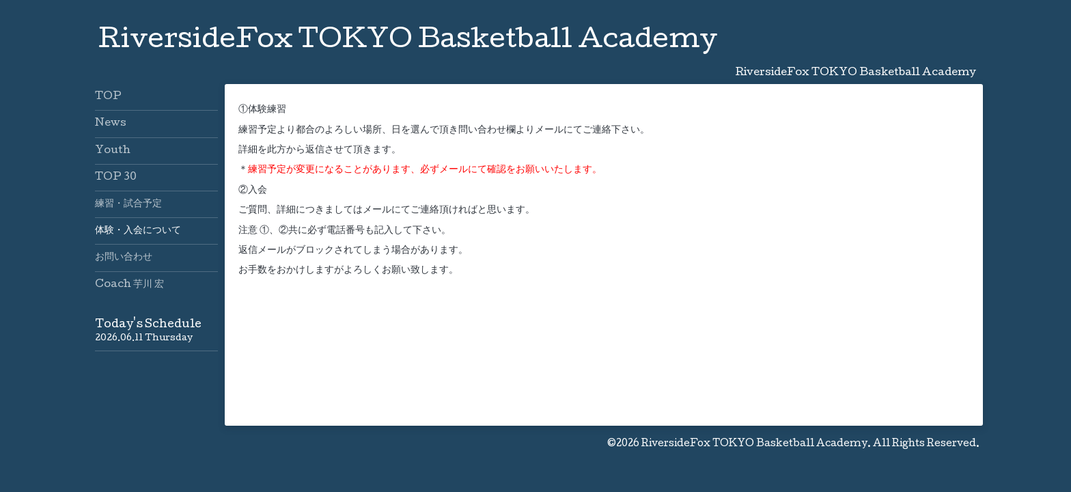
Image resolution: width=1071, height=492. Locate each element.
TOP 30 (116, 177)
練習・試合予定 (128, 204)
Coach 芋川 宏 (129, 284)
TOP (108, 97)
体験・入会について (138, 231)
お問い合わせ (123, 257)
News (110, 123)
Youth (112, 151)
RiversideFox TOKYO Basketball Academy (407, 41)
